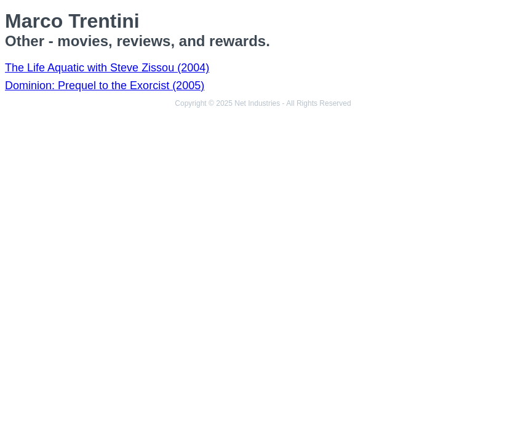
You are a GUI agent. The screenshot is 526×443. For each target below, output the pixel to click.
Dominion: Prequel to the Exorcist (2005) (104, 85)
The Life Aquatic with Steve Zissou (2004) (107, 68)
